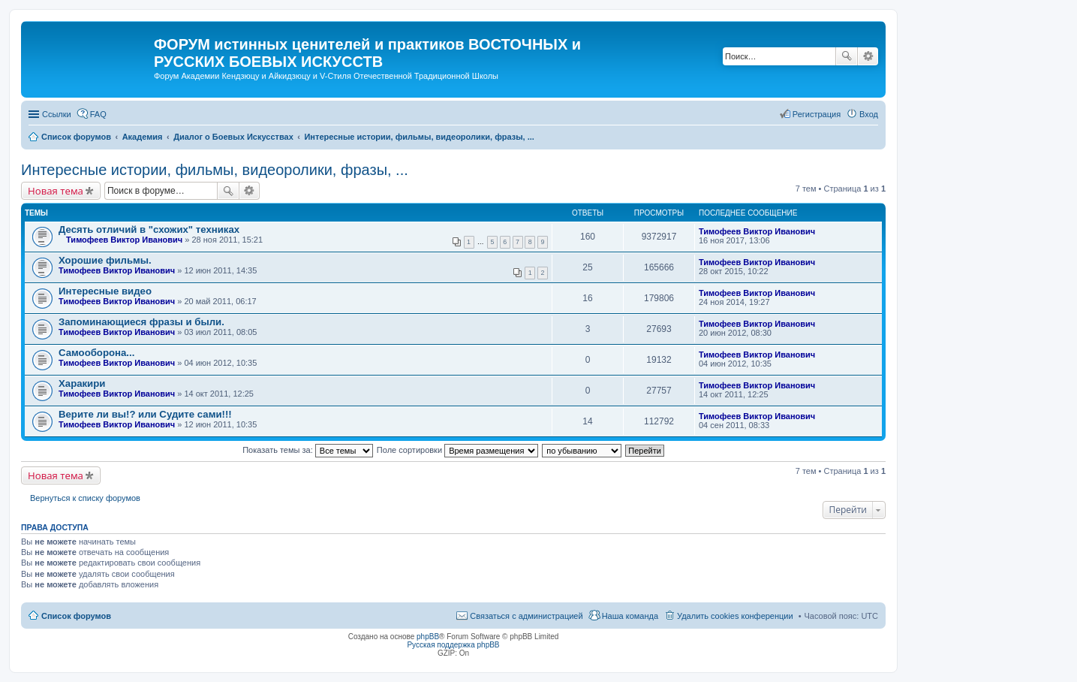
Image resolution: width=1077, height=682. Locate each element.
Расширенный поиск (868, 56)
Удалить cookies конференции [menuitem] (735, 615)
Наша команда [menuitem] (630, 615)
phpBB (428, 636)
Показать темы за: (307, 449)
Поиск (846, 56)
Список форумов (76, 615)
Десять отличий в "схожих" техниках (149, 229)
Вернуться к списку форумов (85, 497)
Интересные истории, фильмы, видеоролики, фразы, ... (214, 169)
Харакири (82, 383)
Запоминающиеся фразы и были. (141, 321)
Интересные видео (105, 291)
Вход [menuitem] (868, 114)
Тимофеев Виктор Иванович (124, 239)
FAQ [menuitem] (98, 114)
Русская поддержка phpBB (453, 645)
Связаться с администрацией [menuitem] (526, 615)
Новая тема (55, 191)
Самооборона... (96, 352)
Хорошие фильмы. (105, 260)
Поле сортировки (457, 449)
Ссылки (56, 114)
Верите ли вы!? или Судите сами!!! (145, 414)
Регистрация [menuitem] (817, 114)
